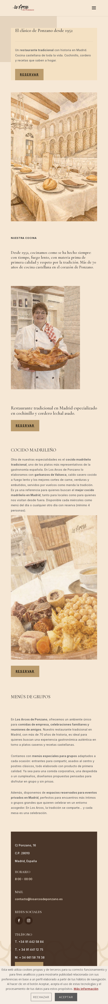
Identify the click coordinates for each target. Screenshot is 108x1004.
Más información (86, 989)
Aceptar (66, 997)
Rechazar (41, 997)
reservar (29, 74)
